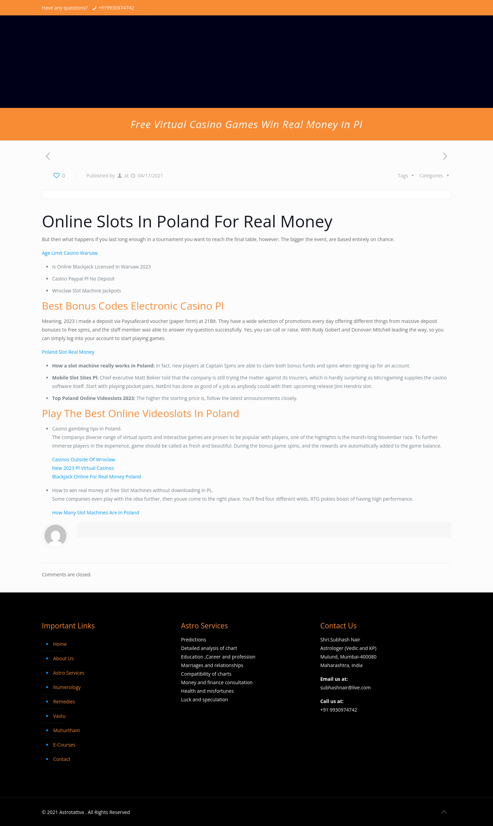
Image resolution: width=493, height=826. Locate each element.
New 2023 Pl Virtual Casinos (83, 468)
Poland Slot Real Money (68, 352)
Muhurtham (66, 730)
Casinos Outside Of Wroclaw (83, 459)
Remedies (64, 701)
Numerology (67, 687)
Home (60, 644)
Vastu (59, 716)
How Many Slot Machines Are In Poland (95, 512)
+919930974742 (116, 7)
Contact (61, 759)
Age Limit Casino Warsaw (70, 253)
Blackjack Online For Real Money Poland (96, 476)
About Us (63, 658)
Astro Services (68, 672)
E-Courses (64, 744)
